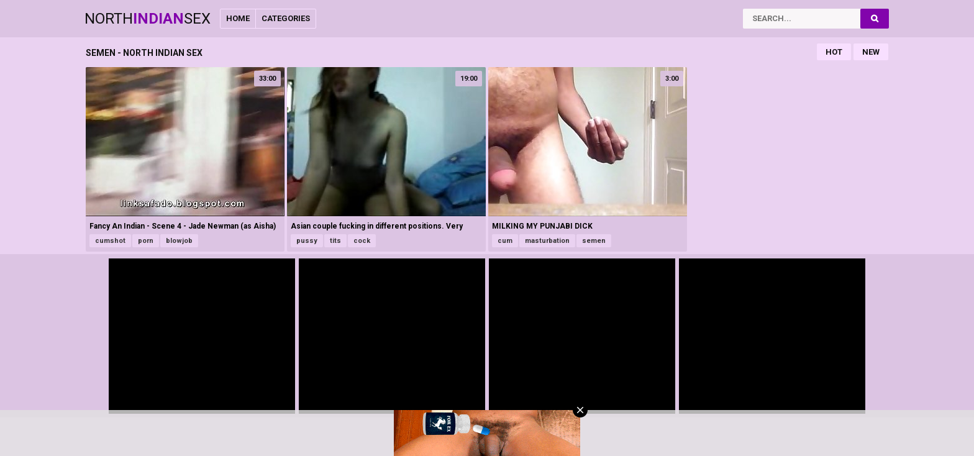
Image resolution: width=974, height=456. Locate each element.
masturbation (547, 241)
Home (238, 18)
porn (145, 241)
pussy (306, 241)
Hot (834, 52)
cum (505, 241)
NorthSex (147, 18)
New (871, 52)
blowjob (179, 241)
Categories (286, 18)
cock (361, 241)
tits (335, 241)
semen (594, 241)
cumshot (110, 241)
